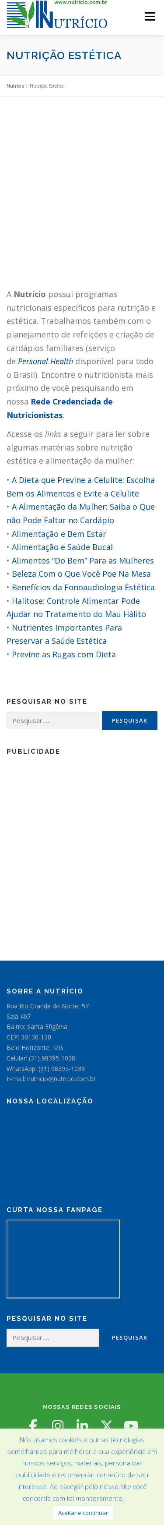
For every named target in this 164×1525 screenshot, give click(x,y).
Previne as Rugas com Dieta (64, 654)
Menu (149, 16)
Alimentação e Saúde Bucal (62, 547)
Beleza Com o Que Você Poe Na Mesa (81, 573)
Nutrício (15, 86)
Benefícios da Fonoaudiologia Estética (83, 587)
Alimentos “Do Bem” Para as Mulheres (83, 560)
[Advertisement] (82, 196)
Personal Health (45, 361)
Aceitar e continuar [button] (83, 1513)
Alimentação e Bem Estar (59, 533)
